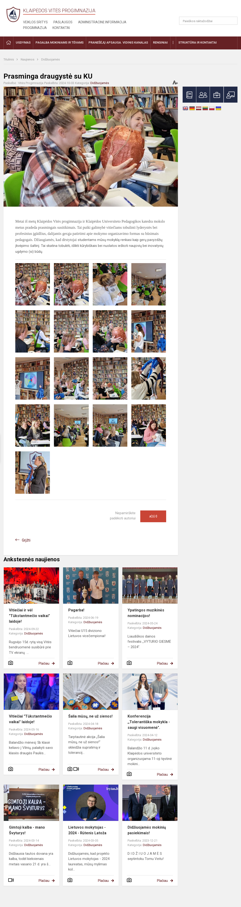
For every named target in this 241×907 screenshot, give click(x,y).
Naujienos (28, 59)
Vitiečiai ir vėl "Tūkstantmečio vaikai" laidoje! (29, 616)
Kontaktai (61, 28)
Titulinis (9, 59)
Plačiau (44, 663)
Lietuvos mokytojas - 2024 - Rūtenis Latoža (87, 830)
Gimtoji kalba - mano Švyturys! (27, 830)
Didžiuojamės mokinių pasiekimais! (147, 830)
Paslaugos (62, 22)
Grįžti (26, 540)
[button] (205, 10)
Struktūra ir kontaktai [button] (197, 42)
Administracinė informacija (102, 22)
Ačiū (153, 516)
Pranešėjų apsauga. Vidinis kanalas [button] (118, 42)
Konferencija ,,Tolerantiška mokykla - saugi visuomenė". (149, 722)
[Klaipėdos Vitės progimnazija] (13, 14)
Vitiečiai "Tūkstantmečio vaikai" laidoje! (30, 719)
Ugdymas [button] (23, 42)
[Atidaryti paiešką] (232, 20)
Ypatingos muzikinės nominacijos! (146, 613)
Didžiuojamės (50, 59)
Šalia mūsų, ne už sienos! (90, 716)
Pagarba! (76, 610)
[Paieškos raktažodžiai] (208, 21)
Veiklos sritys (35, 22)
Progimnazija (35, 28)
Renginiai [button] (160, 42)
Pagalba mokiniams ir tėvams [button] (60, 42)
